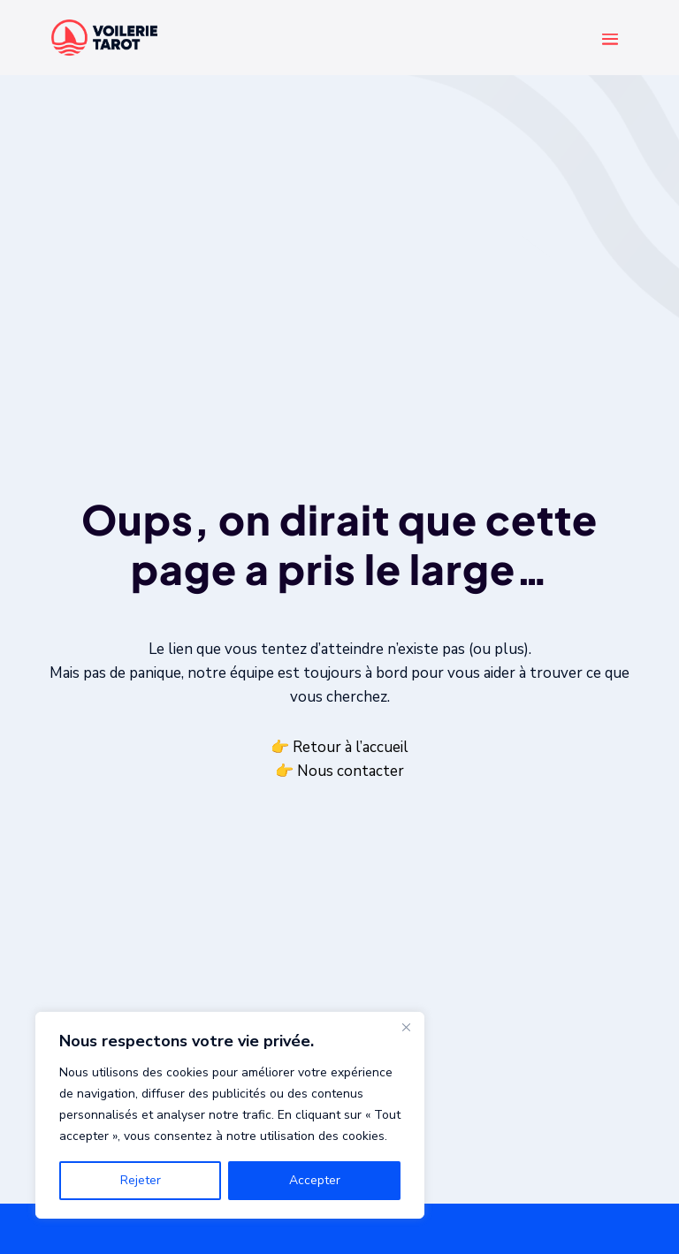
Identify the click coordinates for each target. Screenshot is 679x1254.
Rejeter (140, 1180)
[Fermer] (405, 1026)
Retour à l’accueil (350, 747)
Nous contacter (350, 771)
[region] (229, 1115)
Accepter (314, 1180)
